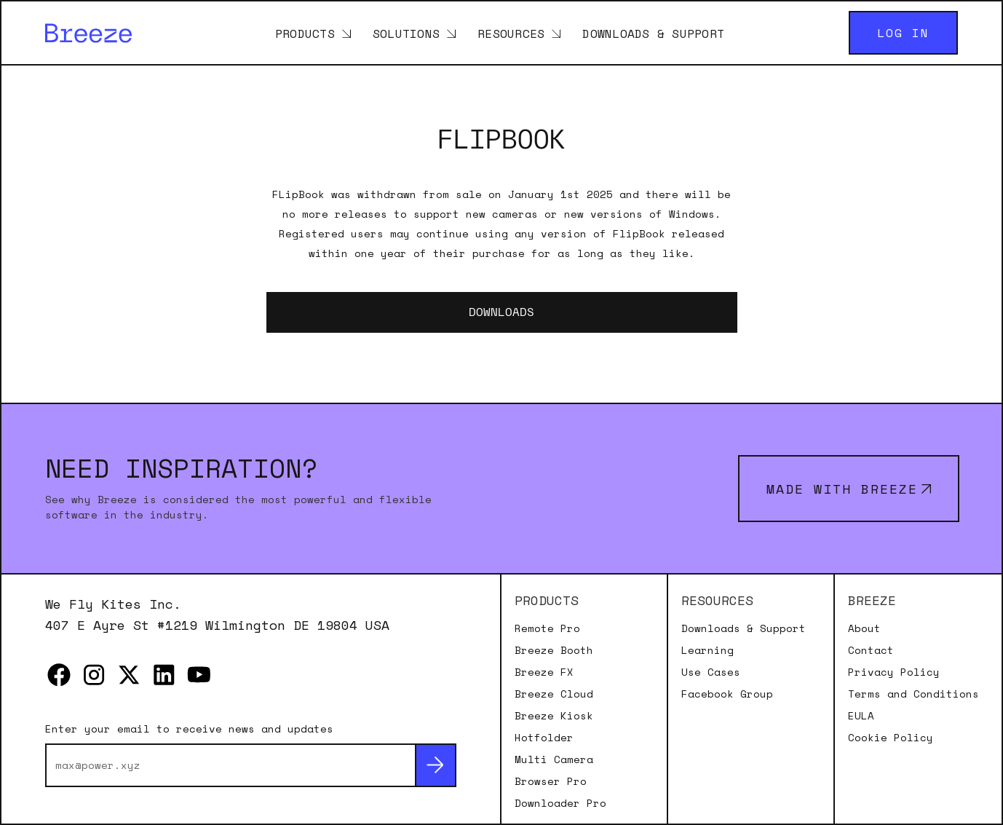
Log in (903, 33)
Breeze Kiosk (554, 715)
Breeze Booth (554, 650)
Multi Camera (554, 759)
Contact (871, 650)
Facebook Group (727, 694)
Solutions (406, 33)
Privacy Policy (894, 672)
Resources (510, 33)
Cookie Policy (890, 737)
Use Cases (710, 672)
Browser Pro (551, 781)
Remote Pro (547, 628)
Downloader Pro (560, 803)
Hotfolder (544, 737)
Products (305, 33)
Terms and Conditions (913, 694)
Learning (707, 650)
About (864, 628)
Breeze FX (544, 672)
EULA (861, 715)
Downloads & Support (653, 33)
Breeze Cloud (554, 694)
